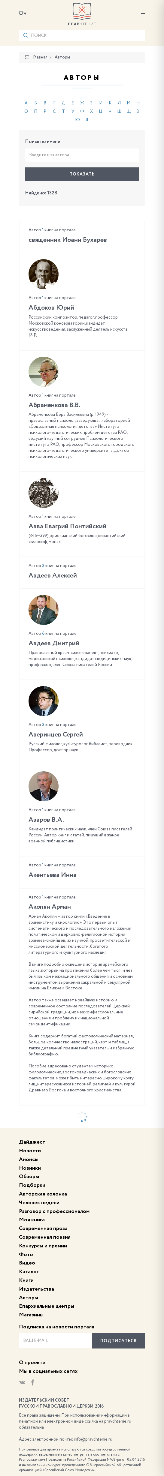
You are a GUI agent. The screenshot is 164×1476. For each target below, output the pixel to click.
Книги (26, 1280)
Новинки (30, 1168)
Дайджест (32, 1142)
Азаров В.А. (46, 820)
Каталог (29, 1271)
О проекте (32, 1362)
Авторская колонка (43, 1194)
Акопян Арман (50, 907)
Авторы (28, 1297)
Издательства (36, 1289)
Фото (26, 1254)
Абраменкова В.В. (54, 405)
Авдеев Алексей (53, 575)
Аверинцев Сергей (56, 734)
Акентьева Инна (53, 875)
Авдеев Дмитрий (54, 643)
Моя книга (32, 1219)
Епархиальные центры (46, 1306)
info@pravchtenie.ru (93, 1439)
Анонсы (28, 1159)
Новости (30, 1151)
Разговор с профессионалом (54, 1211)
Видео (27, 1263)
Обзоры (29, 1176)
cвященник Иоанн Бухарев (68, 240)
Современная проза (43, 1228)
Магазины (31, 1315)
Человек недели (39, 1202)
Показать (82, 174)
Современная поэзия (45, 1237)
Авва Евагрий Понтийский (67, 526)
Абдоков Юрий (51, 307)
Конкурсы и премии (43, 1246)
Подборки (32, 1185)
